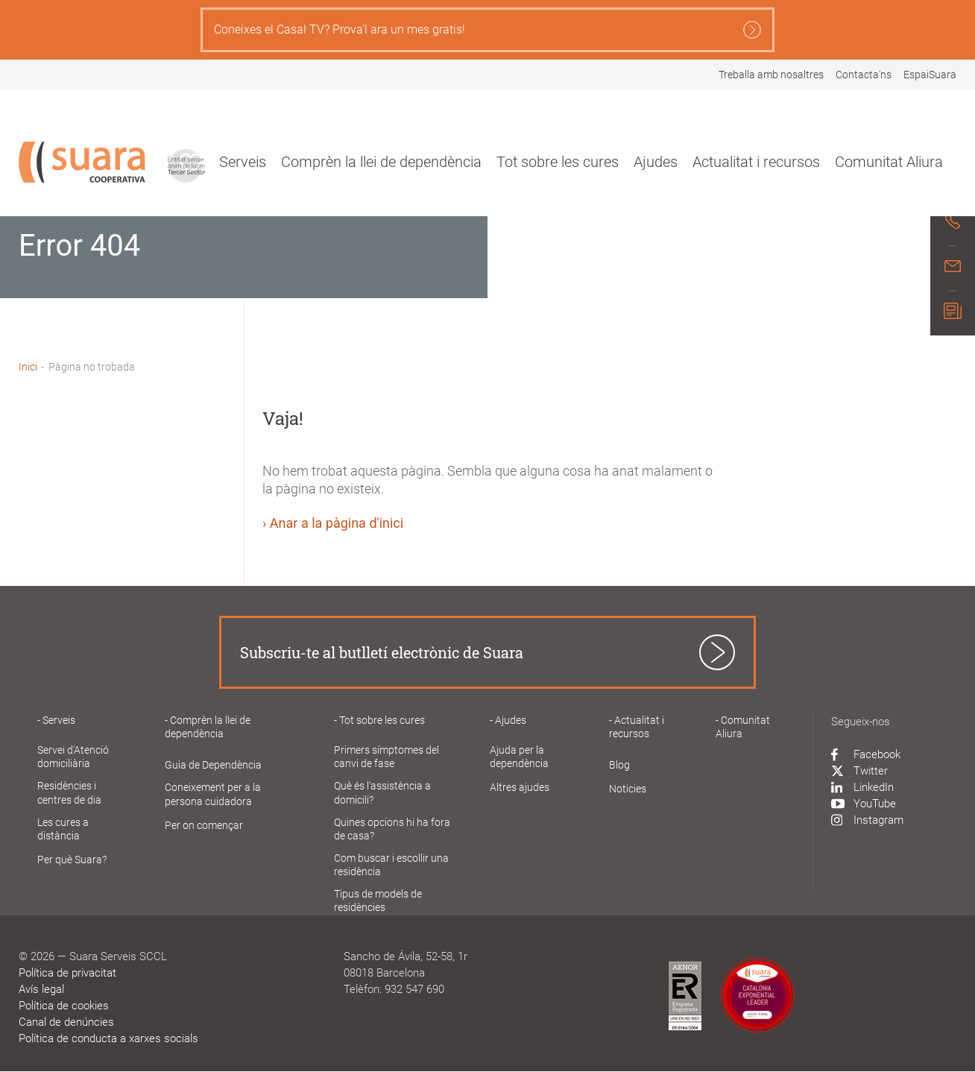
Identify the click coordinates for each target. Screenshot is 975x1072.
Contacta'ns (864, 75)
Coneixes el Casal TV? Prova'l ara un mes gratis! (487, 30)
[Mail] (952, 268)
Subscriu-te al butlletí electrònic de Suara (381, 652)
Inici (28, 367)
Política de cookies (64, 1005)
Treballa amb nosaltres (771, 75)
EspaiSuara (929, 75)
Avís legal (41, 989)
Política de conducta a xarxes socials (108, 1038)
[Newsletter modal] (952, 313)
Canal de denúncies (66, 1022)
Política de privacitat (67, 973)
